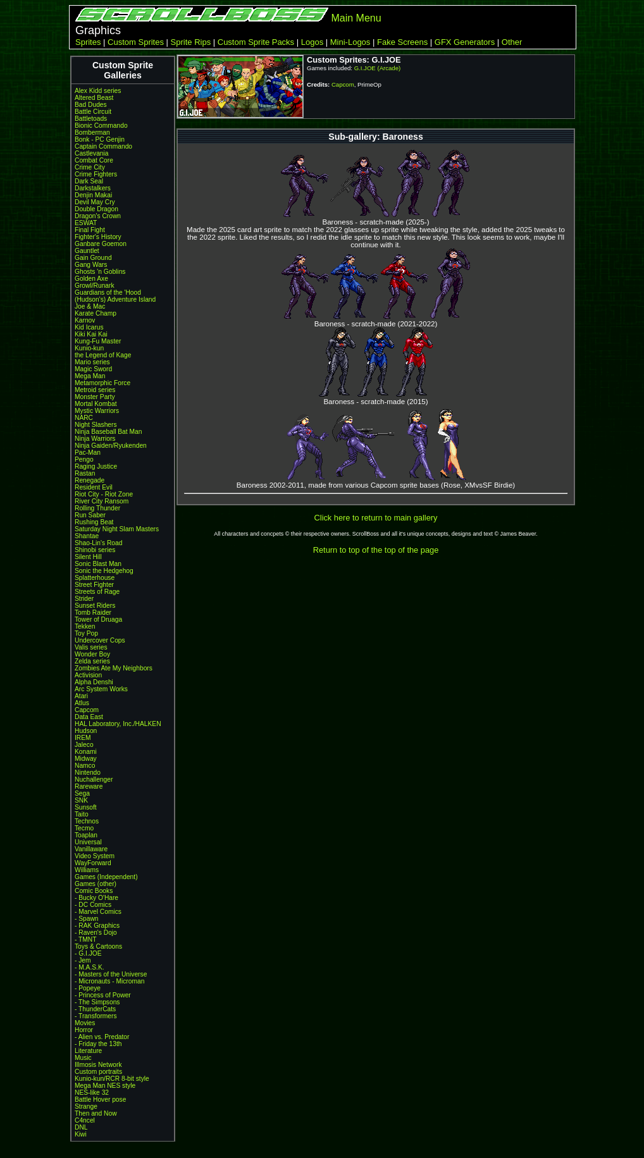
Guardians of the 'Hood (108, 292)
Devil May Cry (95, 202)
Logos (312, 42)
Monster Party (95, 396)
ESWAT (86, 222)
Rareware (88, 786)
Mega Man (90, 376)
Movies (85, 1022)
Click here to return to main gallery (376, 517)
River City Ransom (101, 501)
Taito (82, 814)
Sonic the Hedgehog (104, 570)
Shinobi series (95, 549)
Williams (87, 869)
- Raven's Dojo (96, 932)
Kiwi (81, 1134)
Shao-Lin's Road (98, 542)
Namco (85, 765)
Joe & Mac (90, 306)
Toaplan (86, 835)
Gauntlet (87, 250)
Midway (86, 758)
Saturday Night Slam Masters (117, 529)
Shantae (87, 536)
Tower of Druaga (98, 619)
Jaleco (84, 744)
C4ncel (85, 1120)
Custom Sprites (136, 42)
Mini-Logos (350, 42)
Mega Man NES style (105, 1085)
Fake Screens (402, 42)
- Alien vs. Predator (102, 1036)
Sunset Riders (95, 605)
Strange (86, 1106)
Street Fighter (94, 584)
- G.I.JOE (88, 953)
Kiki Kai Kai (91, 334)
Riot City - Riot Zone (104, 494)
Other (512, 42)
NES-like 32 (92, 1092)
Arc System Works (101, 689)
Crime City (90, 167)
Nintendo (88, 772)
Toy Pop (86, 633)
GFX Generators (465, 42)
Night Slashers (96, 424)
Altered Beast (94, 97)
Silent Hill (88, 556)
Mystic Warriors (97, 410)
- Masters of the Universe (111, 974)
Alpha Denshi (94, 682)
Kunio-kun (89, 348)
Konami (86, 751)
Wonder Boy (92, 654)
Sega (82, 793)
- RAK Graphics (97, 925)
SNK (81, 800)
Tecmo (84, 828)
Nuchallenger (94, 779)
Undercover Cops (100, 640)
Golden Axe (91, 278)
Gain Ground (93, 257)
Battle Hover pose (100, 1099)
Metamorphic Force (102, 382)
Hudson (86, 730)
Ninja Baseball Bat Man (108, 431)
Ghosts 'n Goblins (100, 271)
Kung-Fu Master (98, 341)
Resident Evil (94, 487)
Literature (88, 1050)
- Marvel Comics (98, 911)
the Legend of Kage (103, 355)
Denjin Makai (93, 195)
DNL (81, 1127)
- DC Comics (93, 904)
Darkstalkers (93, 188)
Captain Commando (103, 146)
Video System (95, 856)
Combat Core (94, 160)
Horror (84, 1029)
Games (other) (95, 883)
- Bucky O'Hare (96, 897)
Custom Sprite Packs (256, 42)
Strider (84, 598)
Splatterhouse (95, 577)
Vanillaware (91, 849)
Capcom (87, 709)
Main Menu (356, 18)
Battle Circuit (93, 111)
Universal (88, 842)
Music (83, 1057)
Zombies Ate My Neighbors (113, 668)
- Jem (83, 960)
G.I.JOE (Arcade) (377, 68)
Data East (89, 716)
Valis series (91, 647)
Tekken (85, 626)
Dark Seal (89, 181)
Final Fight (90, 229)
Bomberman (92, 132)
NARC (84, 417)
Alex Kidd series (98, 90)
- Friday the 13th (98, 1043)
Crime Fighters (96, 174)
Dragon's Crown (98, 216)
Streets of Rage (97, 591)
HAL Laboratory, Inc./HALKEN (118, 723)
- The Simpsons (97, 1002)
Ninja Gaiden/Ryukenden (111, 445)
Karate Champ (95, 313)
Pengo (84, 459)
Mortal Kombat (96, 403)
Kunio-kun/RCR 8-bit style (112, 1078)
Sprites (88, 42)
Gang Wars (91, 264)
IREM (83, 737)
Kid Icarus (89, 327)
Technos (87, 821)
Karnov (85, 320)
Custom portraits (98, 1071)
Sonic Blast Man (98, 563)
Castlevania (91, 153)
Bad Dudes (91, 104)
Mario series (92, 362)
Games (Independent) (106, 876)
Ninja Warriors (95, 438)
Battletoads (91, 118)
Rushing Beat (94, 522)
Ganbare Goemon (101, 243)
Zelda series (92, 661)
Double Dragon (96, 209)
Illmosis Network (98, 1064)
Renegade (89, 480)
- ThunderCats (95, 1009)
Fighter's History (98, 236)
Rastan (85, 473)
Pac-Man (88, 452)
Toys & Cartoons (98, 946)
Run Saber (90, 515)
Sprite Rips (191, 42)
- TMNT (86, 939)
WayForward (93, 862)
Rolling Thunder (97, 508)
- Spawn (87, 918)
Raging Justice (96, 466)
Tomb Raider (93, 612)
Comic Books (94, 890)
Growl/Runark (95, 285)
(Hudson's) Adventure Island (115, 299)
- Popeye (88, 988)
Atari (81, 696)
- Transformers (96, 1016)
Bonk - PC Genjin (100, 139)
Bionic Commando (101, 125)
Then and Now (96, 1113)
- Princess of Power (103, 995)
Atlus (82, 702)
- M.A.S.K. (89, 967)
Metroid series (95, 389)
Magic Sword (93, 369)
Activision (88, 675)
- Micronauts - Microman (109, 981)
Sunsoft (86, 807)
